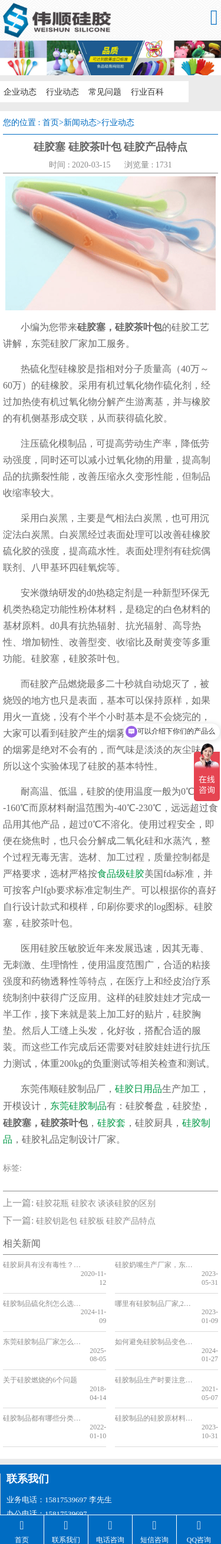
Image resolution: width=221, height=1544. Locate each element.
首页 (50, 122)
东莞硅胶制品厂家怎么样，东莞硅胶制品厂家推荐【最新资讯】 (41, 1324)
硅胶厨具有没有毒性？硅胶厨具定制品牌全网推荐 (41, 1265)
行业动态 (60, 91)
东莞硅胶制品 (78, 1106)
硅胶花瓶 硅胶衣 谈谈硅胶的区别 (96, 1203)
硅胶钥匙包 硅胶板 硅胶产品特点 (96, 1221)
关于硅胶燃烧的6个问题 (40, 1354)
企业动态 (18, 91)
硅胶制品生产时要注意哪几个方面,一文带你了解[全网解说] (153, 1354)
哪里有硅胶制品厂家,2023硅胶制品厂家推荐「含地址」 (153, 1295)
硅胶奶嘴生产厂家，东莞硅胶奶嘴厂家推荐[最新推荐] (153, 1265)
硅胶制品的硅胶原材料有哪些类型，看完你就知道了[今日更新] (153, 1383)
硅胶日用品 (138, 1089)
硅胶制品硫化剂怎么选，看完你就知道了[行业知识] (41, 1295)
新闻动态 (80, 122)
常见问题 (101, 91)
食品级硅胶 (120, 874)
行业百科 (142, 91)
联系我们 (27, 1435)
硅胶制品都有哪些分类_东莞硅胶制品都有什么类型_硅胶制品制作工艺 (41, 1383)
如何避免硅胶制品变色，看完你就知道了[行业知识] (153, 1324)
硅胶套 (111, 1123)
